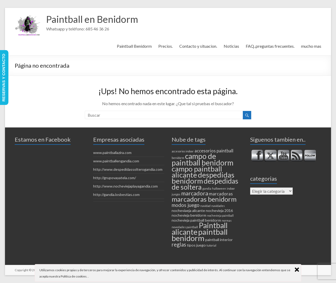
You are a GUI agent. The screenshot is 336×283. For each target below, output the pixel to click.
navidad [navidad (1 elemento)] (205, 205)
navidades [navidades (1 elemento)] (218, 205)
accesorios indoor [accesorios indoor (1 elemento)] (183, 151)
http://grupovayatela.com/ (114, 177)
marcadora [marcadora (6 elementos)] (194, 193)
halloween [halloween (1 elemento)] (219, 188)
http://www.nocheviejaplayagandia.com (125, 186)
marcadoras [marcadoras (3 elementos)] (221, 193)
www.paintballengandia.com (116, 161)
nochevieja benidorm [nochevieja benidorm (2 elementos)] (189, 215)
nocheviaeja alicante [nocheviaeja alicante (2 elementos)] (188, 210)
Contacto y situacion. (198, 46)
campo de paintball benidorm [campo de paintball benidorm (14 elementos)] (202, 159)
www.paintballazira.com (112, 152)
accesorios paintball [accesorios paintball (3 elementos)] (214, 150)
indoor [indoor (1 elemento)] (231, 188)
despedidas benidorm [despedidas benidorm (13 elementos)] (203, 177)
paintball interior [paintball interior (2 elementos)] (219, 239)
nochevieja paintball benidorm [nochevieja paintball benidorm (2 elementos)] (196, 220)
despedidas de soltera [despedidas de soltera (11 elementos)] (205, 184)
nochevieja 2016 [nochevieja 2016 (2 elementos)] (219, 210)
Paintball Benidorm (134, 46)
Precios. (165, 46)
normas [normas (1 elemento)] (227, 220)
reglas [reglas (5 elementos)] (179, 244)
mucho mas (311, 46)
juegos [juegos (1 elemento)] (176, 194)
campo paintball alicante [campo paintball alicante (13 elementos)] (197, 171)
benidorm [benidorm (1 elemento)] (178, 157)
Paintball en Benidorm (92, 19)
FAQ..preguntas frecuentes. (270, 46)
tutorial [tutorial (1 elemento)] (211, 245)
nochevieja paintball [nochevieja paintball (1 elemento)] (220, 215)
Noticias (231, 46)
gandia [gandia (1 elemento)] (206, 188)
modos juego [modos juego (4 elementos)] (186, 205)
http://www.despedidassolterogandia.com (127, 169)
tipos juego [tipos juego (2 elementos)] (196, 245)
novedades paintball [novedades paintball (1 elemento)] (185, 227)
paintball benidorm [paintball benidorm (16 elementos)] (200, 235)
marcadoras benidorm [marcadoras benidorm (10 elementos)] (204, 199)
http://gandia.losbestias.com (116, 194)
